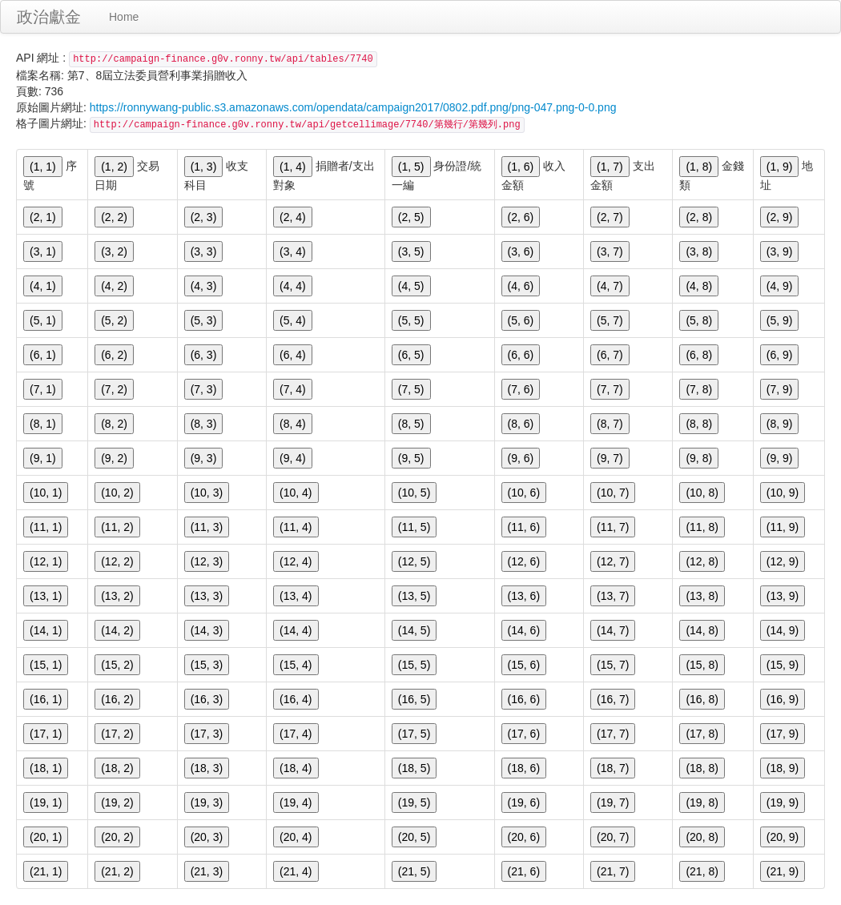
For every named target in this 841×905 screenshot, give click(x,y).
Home (124, 16)
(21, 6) (524, 871)
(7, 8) (699, 389)
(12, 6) (524, 561)
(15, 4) (296, 664)
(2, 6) (521, 217)
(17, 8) (702, 733)
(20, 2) (117, 837)
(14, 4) (296, 630)
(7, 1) (43, 389)
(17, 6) (524, 733)
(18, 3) (207, 768)
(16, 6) (524, 699)
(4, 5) (411, 286)
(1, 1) (43, 166)
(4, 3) (204, 286)
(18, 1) (46, 768)
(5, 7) (610, 320)
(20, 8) (702, 837)
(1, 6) (521, 166)
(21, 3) (207, 871)
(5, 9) (780, 320)
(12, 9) (783, 561)
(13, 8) (702, 595)
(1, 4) (293, 166)
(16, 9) (783, 699)
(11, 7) (613, 527)
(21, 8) (702, 871)
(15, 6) (524, 664)
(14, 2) (117, 630)
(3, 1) (43, 251)
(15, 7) (613, 664)
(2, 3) (204, 217)
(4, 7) (610, 286)
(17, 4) (296, 733)
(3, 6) (521, 251)
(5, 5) (411, 320)
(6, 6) (521, 354)
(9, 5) (411, 458)
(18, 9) (783, 768)
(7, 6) (521, 389)
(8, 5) (411, 423)
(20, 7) (613, 837)
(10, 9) (783, 492)
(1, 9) (780, 166)
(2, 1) (43, 217)
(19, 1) (46, 802)
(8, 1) (43, 423)
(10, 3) (207, 492)
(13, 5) (414, 595)
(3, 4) (293, 251)
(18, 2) (117, 768)
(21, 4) (296, 871)
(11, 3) (207, 527)
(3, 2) (114, 251)
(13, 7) (613, 595)
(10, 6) (524, 492)
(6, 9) (780, 354)
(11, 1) (46, 527)
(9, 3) (204, 458)
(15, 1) (46, 664)
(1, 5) (411, 166)
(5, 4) (293, 320)
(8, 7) (610, 423)
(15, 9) (783, 664)
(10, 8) (702, 492)
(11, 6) (524, 527)
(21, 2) (117, 871)
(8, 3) (204, 423)
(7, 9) (780, 389)
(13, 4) (296, 595)
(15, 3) (207, 664)
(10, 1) (46, 492)
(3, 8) (699, 251)
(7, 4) (293, 389)
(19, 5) (414, 802)
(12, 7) (613, 561)
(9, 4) (293, 458)
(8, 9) (780, 423)
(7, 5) (411, 389)
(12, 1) (46, 561)
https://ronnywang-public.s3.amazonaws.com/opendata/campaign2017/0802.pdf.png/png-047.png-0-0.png (353, 107)
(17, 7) (613, 733)
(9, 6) (521, 458)
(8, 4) (293, 423)
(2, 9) (780, 217)
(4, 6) (521, 286)
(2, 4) (293, 217)
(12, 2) (117, 561)
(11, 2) (117, 527)
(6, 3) (204, 354)
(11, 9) (783, 527)
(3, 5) (411, 251)
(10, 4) (296, 492)
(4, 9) (780, 286)
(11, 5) (414, 527)
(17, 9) (783, 733)
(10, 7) (613, 492)
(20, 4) (296, 837)
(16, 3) (207, 699)
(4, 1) (43, 286)
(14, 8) (702, 630)
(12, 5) (414, 561)
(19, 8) (702, 802)
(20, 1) (46, 837)
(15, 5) (414, 664)
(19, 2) (117, 802)
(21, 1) (46, 871)
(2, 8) (699, 217)
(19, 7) (613, 802)
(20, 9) (783, 837)
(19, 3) (207, 802)
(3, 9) (780, 251)
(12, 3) (207, 561)
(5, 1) (43, 320)
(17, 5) (414, 733)
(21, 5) (414, 871)
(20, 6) (524, 837)
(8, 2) (114, 423)
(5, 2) (114, 320)
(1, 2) (114, 166)
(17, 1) (46, 733)
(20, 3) (207, 837)
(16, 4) (296, 699)
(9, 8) (699, 458)
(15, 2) (117, 664)
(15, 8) (702, 664)
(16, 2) (117, 699)
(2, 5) (411, 217)
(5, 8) (699, 320)
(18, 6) (524, 768)
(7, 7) (610, 389)
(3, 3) (204, 251)
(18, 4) (296, 768)
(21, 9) (783, 871)
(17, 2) (117, 733)
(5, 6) (521, 320)
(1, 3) (204, 166)
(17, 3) (207, 733)
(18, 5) (414, 768)
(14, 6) (524, 630)
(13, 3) (207, 595)
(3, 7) (610, 251)
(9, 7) (610, 458)
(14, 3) (207, 630)
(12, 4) (296, 561)
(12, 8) (702, 561)
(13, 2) (117, 595)
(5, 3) (204, 320)
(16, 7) (613, 699)
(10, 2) (117, 492)
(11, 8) (702, 527)
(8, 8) (699, 423)
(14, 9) (783, 630)
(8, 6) (521, 423)
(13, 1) (46, 595)
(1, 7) (610, 166)
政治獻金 (49, 17)
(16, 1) (46, 699)
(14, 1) (46, 630)
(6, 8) (699, 354)
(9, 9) (780, 458)
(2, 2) (114, 217)
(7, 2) (114, 389)
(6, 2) (114, 354)
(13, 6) (524, 595)
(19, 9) (783, 802)
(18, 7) (613, 768)
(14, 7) (613, 630)
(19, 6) (524, 802)
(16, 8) (702, 699)
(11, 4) (296, 527)
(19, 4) (296, 802)
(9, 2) (114, 458)
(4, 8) (699, 286)
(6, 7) (610, 354)
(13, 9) (783, 595)
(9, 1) (43, 458)
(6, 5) (411, 354)
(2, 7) (610, 217)
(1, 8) (699, 166)
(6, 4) (293, 354)
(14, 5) (414, 630)
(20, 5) (414, 837)
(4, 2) (114, 286)
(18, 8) (702, 768)
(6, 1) (43, 354)
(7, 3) (204, 389)
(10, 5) (414, 492)
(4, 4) (293, 286)
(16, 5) (414, 699)
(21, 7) (613, 871)
